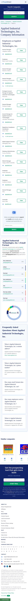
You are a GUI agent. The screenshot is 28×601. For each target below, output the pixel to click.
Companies (8, 22)
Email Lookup (4, 526)
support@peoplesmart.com (9, 557)
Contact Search (5, 516)
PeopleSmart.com (10, 493)
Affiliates (3, 509)
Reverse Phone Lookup (7, 523)
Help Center (4, 535)
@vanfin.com (8, 204)
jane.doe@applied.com (8, 275)
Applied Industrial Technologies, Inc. (12, 248)
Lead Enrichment (5, 519)
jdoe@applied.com (7, 263)
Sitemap (3, 542)
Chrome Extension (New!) (7, 528)
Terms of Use (4, 593)
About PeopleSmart (6, 507)
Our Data (3, 521)
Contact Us (4, 533)
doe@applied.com (7, 287)
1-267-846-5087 (6, 559)
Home (2, 22)
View (21, 50)
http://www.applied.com (11, 355)
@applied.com (8, 54)
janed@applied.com (8, 294)
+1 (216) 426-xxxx (9, 86)
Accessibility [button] (5, 596)
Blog (2, 512)
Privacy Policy (9, 491)
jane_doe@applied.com (9, 300)
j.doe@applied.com (7, 281)
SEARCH (14, 16)
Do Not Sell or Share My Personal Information (13, 537)
